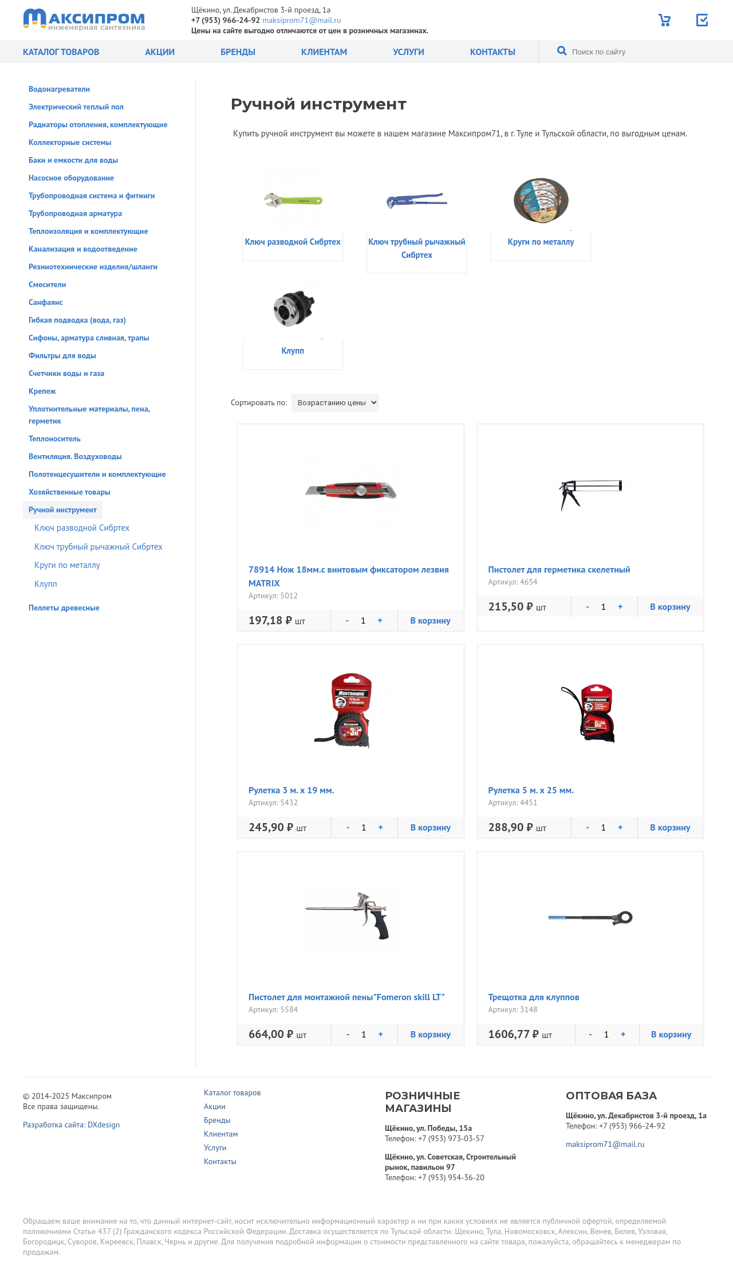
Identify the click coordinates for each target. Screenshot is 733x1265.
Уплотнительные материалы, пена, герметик (89, 415)
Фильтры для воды (62, 355)
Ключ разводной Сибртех (81, 527)
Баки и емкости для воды (73, 160)
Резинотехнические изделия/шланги (93, 266)
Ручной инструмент (63, 509)
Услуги (408, 51)
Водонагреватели (59, 89)
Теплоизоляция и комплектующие (88, 231)
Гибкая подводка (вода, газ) (77, 320)
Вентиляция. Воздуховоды (75, 456)
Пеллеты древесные (64, 607)
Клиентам (324, 51)
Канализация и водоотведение (83, 249)
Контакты (492, 51)
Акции (160, 51)
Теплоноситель (55, 438)
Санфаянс (46, 302)
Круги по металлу (67, 564)
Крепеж (42, 391)
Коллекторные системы (70, 142)
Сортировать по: (259, 402)
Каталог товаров (61, 51)
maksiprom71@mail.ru (301, 20)
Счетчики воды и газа (66, 373)
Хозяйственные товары (70, 492)
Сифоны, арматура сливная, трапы (89, 337)
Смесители (47, 284)
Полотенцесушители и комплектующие (97, 474)
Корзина (666, 20)
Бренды (237, 51)
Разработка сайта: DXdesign (71, 1124)
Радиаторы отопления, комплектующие (98, 124)
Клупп (45, 583)
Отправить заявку (703, 20)
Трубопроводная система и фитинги (92, 195)
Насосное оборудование (71, 178)
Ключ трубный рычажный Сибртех (98, 546)
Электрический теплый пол (76, 106)
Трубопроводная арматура (75, 213)
